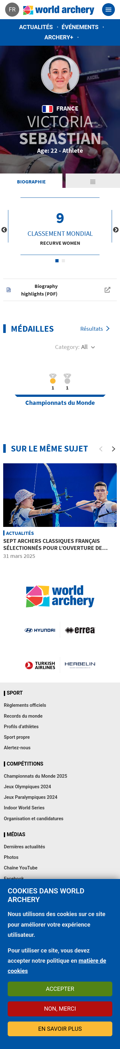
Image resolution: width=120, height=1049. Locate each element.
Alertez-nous (17, 748)
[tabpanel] (60, 226)
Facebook (14, 879)
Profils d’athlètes (21, 726)
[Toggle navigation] (108, 9)
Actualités (36, 27)
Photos (11, 857)
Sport (15, 693)
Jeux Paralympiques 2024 (30, 797)
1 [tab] (57, 260)
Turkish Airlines (40, 665)
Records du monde (23, 716)
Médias (16, 834)
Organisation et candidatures (33, 818)
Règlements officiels (25, 705)
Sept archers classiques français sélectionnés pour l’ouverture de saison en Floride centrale (52, 547)
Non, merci (60, 1008)
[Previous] (101, 449)
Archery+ (58, 37)
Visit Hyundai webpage (40, 630)
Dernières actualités (24, 847)
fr (12, 9)
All (84, 347)
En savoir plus (60, 1028)
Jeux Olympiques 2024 (27, 787)
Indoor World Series (24, 808)
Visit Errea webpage (80, 630)
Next (116, 230)
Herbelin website (80, 665)
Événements (80, 27)
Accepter (60, 988)
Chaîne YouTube (20, 868)
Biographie (31, 181)
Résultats (91, 328)
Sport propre (17, 737)
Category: (67, 347)
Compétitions (25, 764)
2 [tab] (63, 260)
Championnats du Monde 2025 (35, 776)
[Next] (113, 449)
